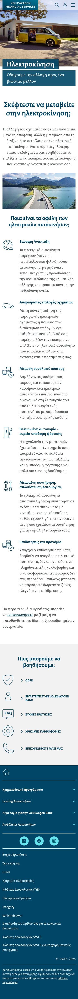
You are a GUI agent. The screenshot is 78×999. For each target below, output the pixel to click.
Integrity (8, 907)
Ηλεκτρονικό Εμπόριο (16, 898)
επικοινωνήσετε (20, 614)
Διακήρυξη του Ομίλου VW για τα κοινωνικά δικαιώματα (31, 926)
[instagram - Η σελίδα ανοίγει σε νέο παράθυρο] (54, 841)
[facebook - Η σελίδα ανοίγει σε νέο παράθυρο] (39, 841)
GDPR (6, 872)
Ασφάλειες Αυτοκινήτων (19, 824)
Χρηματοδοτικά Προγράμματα (22, 790)
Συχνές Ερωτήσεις (14, 855)
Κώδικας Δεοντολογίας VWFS (21, 937)
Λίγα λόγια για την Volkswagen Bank (27, 813)
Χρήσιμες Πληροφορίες (18, 881)
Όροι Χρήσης (11, 863)
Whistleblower (12, 916)
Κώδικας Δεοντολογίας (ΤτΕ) (21, 889)
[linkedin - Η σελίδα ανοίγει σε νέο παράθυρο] (24, 841)
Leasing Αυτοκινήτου (16, 801)
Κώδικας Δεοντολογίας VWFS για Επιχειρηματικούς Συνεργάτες (36, 947)
